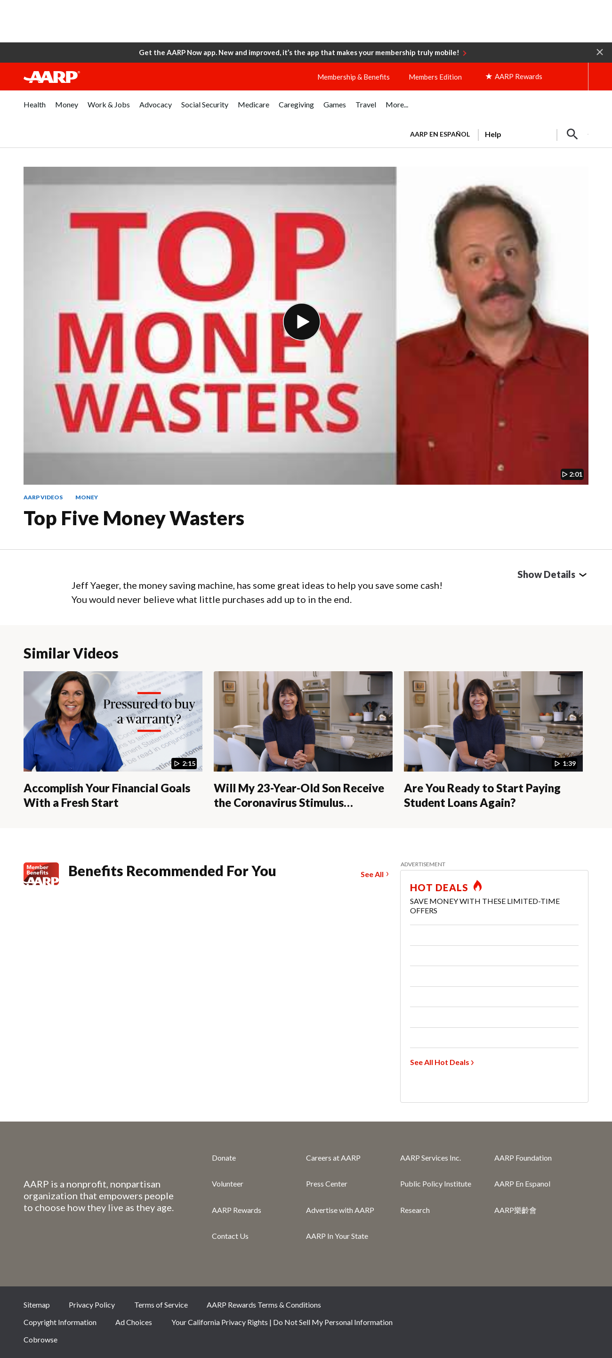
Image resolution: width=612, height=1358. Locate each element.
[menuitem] (35, 109)
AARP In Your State (337, 1235)
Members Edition (435, 77)
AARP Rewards (236, 1209)
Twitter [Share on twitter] (513, 1307)
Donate (224, 1157)
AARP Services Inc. (430, 1157)
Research (415, 1209)
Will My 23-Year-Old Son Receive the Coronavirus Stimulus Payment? (299, 802)
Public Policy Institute (435, 1183)
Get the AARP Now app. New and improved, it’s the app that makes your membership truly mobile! (299, 52)
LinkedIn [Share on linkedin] (576, 1307)
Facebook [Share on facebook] (482, 1307)
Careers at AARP (333, 1157)
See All (372, 874)
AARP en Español (440, 134)
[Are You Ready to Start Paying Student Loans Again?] (493, 740)
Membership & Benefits (353, 77)
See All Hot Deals (439, 1061)
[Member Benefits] (46, 874)
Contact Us (230, 1235)
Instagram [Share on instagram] (545, 1307)
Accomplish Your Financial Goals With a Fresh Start (107, 795)
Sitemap (37, 1304)
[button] (599, 51)
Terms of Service (161, 1304)
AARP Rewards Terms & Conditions (264, 1304)
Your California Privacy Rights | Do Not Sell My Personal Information (282, 1321)
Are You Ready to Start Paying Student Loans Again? (482, 795)
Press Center (326, 1183)
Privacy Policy (92, 1304)
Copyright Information (60, 1321)
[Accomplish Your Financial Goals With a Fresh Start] (113, 740)
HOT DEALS (439, 887)
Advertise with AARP (340, 1209)
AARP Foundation (523, 1157)
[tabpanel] (495, 133)
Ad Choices (133, 1321)
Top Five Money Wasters (134, 517)
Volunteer (227, 1183)
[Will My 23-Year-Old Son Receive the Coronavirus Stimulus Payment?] (303, 740)
